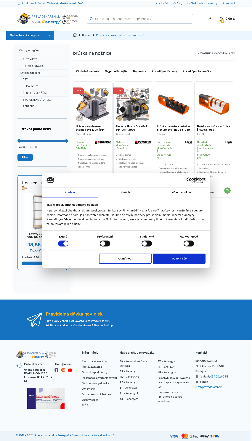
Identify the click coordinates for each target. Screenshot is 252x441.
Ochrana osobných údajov (97, 394)
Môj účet (161, 3)
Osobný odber (90, 400)
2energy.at (132, 399)
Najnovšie (139, 71)
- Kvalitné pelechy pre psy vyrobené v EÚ (174, 382)
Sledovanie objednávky (202, 3)
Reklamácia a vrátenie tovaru (99, 378)
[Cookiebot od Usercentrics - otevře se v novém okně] (189, 180)
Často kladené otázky (95, 361)
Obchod (86, 35)
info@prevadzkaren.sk (208, 387)
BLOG (85, 405)
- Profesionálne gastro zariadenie (170, 397)
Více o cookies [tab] (182, 192)
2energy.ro (132, 382)
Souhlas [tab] (70, 192)
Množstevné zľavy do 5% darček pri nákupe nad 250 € (52, 3)
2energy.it (169, 367)
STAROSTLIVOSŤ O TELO (34, 99)
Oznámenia (88, 389)
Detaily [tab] (126, 192)
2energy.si (131, 387)
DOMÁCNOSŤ (27, 86)
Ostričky (161, 134)
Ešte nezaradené (29, 72)
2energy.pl (132, 393)
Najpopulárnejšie (116, 71)
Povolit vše (179, 258)
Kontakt (228, 3)
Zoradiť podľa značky (197, 71)
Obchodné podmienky (94, 372)
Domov (75, 35)
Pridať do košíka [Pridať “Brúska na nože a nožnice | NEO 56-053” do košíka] (227, 190)
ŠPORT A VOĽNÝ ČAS (32, 93)
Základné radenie (87, 71)
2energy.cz (132, 371)
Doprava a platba (92, 367)
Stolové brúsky (83, 134)
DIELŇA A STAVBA (30, 66)
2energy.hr (170, 372)
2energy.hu (132, 376)
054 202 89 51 (219, 376)
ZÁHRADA (26, 106)
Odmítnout (125, 258)
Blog (177, 3)
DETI (22, 79)
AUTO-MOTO (27, 59)
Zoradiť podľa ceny (164, 71)
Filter (25, 157)
